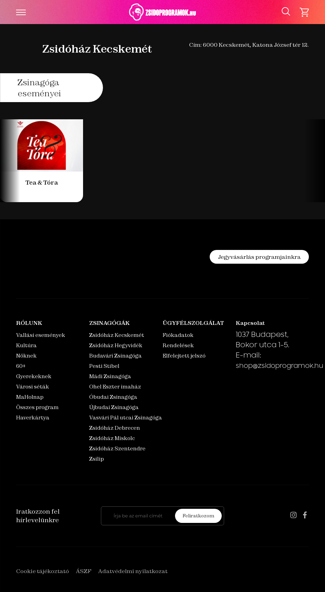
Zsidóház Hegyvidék (115, 345)
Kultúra (26, 345)
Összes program (37, 407)
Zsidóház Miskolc (112, 438)
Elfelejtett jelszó (184, 355)
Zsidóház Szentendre (117, 448)
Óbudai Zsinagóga (113, 397)
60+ (21, 366)
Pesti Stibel (104, 366)
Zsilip (96, 459)
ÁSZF (83, 571)
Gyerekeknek (33, 376)
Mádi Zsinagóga (110, 376)
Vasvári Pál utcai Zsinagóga (125, 417)
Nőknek (26, 355)
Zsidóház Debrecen (114, 428)
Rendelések (178, 345)
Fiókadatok (178, 335)
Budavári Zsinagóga (115, 355)
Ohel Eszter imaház (115, 386)
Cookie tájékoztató (42, 571)
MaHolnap (30, 397)
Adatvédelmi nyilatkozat (132, 571)
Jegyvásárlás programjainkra (259, 256)
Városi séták (32, 386)
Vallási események (40, 335)
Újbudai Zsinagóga (114, 407)
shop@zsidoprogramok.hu (279, 366)
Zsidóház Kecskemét (116, 335)
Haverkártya (32, 417)
